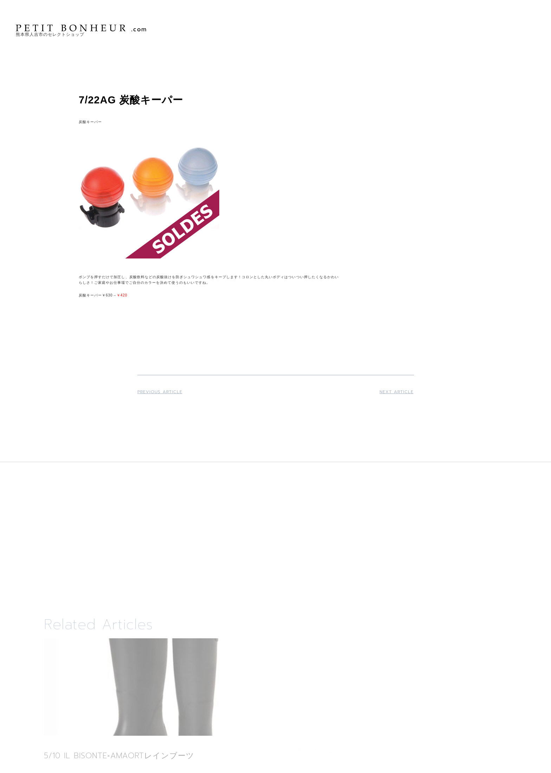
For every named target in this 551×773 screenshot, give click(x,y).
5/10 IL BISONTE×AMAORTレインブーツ (119, 755)
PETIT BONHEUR (82, 28)
